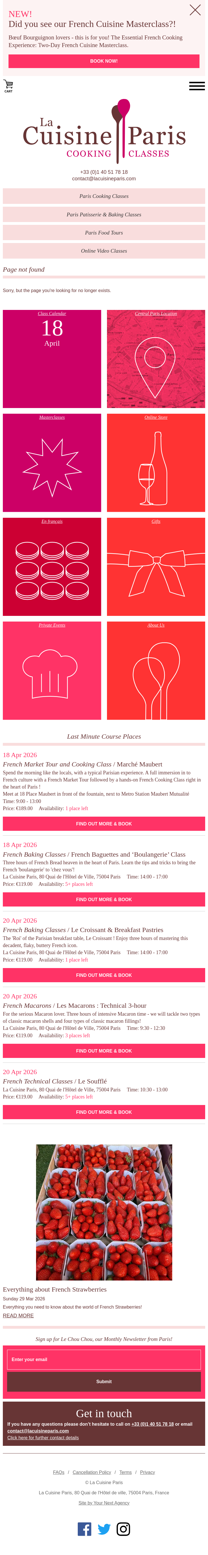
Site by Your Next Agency (104, 1503)
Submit (104, 1381)
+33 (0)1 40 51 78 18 (104, 172)
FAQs (58, 1472)
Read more (18, 1316)
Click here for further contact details (43, 1437)
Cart (8, 85)
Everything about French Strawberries (55, 1289)
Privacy (147, 1472)
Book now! (104, 61)
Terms (125, 1472)
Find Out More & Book (104, 823)
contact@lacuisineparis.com (104, 178)
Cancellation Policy (92, 1472)
